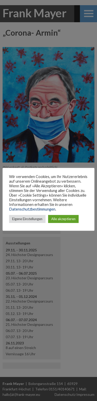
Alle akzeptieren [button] (63, 219)
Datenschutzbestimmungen (32, 209)
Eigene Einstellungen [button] (27, 219)
